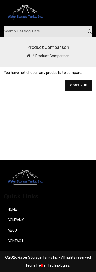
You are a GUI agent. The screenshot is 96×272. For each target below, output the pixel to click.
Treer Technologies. (53, 265)
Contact (16, 241)
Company (16, 220)
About (13, 230)
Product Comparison (52, 56)
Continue (78, 85)
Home (12, 209)
